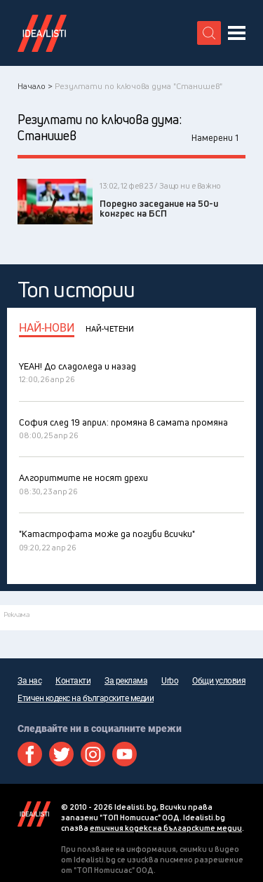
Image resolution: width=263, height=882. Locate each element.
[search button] (209, 33)
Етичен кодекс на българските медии (86, 698)
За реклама (125, 681)
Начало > (35, 86)
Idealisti (34, 814)
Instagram (93, 754)
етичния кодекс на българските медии (166, 827)
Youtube (124, 754)
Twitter (61, 754)
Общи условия (218, 681)
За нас (29, 681)
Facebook (30, 754)
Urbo (169, 681)
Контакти (72, 681)
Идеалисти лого (42, 33)
